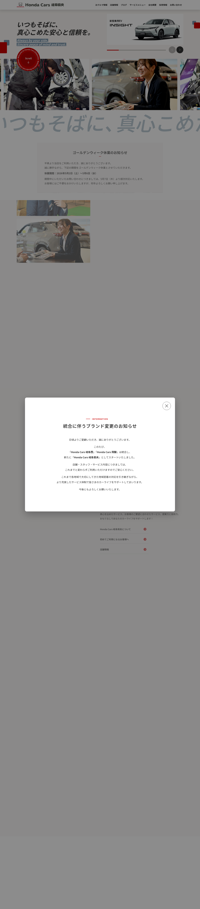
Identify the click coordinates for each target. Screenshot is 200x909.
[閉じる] (166, 406)
